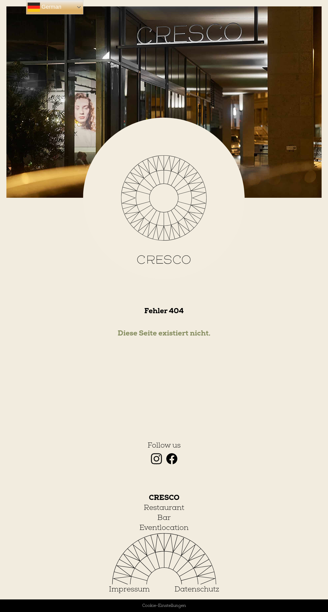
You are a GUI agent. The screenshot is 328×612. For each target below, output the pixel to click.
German (44, 7)
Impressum (129, 589)
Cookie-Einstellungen (164, 605)
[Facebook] (172, 462)
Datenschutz (197, 589)
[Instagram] (157, 462)
